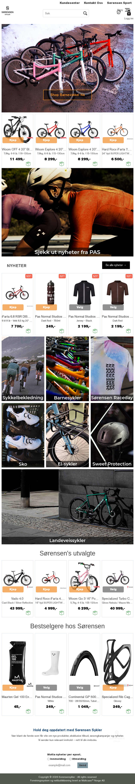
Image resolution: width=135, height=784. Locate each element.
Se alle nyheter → (116, 265)
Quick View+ (11, 144)
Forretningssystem (40, 780)
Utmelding (79, 758)
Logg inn (128, 18)
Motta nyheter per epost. (64, 754)
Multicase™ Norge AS (93, 780)
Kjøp (13, 140)
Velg (80, 307)
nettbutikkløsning (62, 780)
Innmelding (58, 758)
